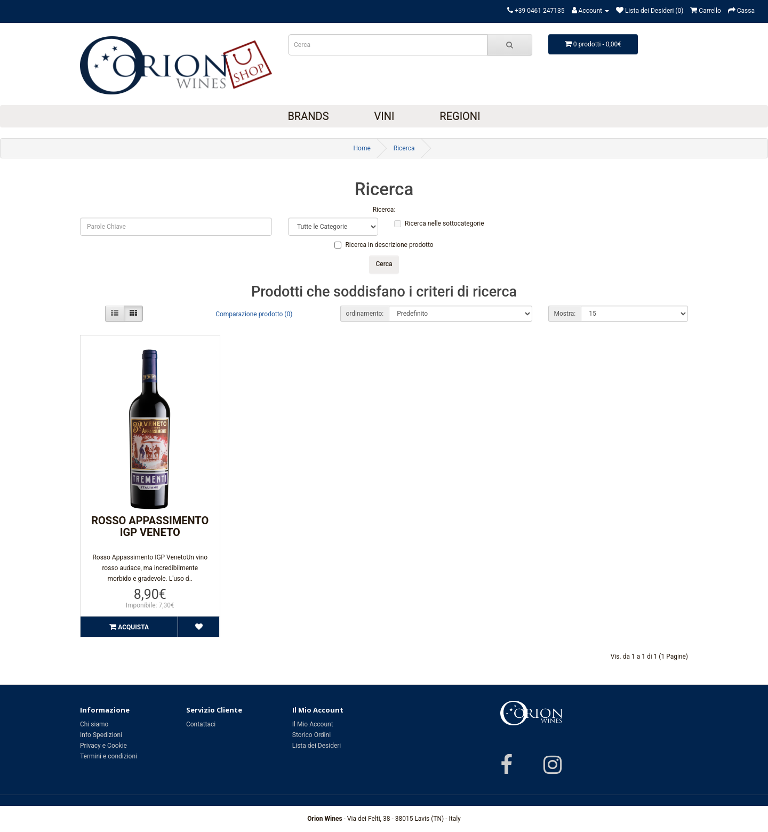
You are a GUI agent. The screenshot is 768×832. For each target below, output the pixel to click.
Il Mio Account (312, 724)
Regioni (459, 116)
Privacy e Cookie (103, 745)
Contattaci (200, 724)
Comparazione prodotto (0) (253, 314)
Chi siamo (94, 724)
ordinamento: (365, 313)
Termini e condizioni (108, 756)
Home (361, 148)
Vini (384, 116)
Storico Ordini (311, 735)
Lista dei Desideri (316, 745)
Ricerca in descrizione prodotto (383, 245)
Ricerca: (384, 209)
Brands (308, 116)
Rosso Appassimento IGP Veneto (150, 526)
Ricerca (404, 148)
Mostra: (565, 313)
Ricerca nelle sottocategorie (439, 223)
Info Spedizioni (101, 735)
